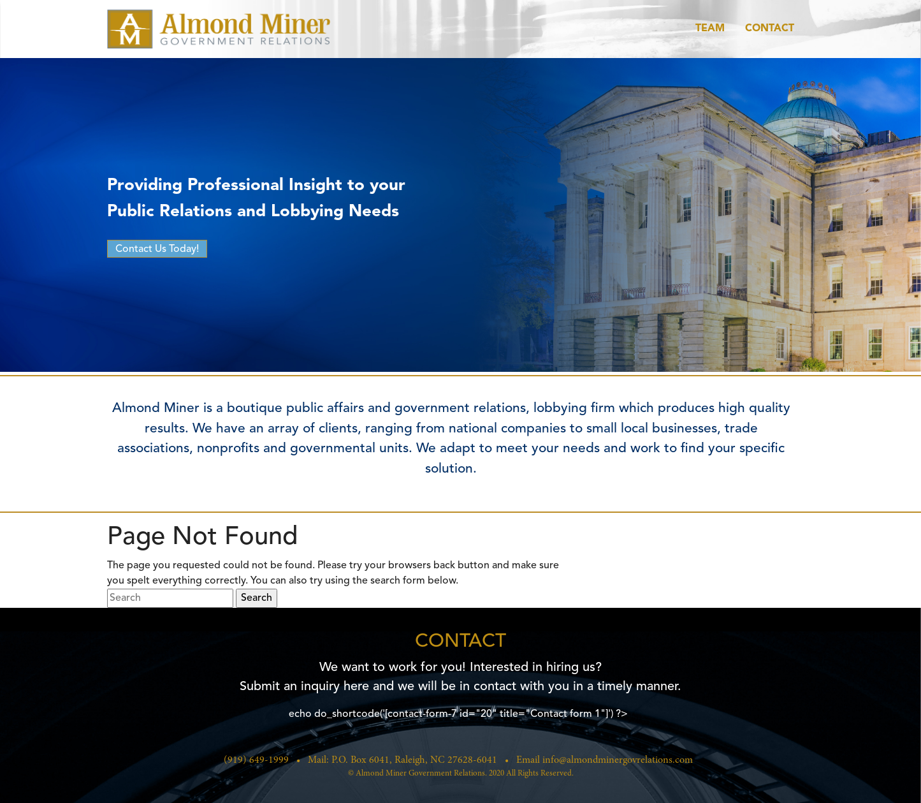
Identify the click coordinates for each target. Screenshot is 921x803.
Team (710, 29)
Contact (769, 29)
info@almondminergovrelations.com (617, 760)
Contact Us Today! (157, 249)
